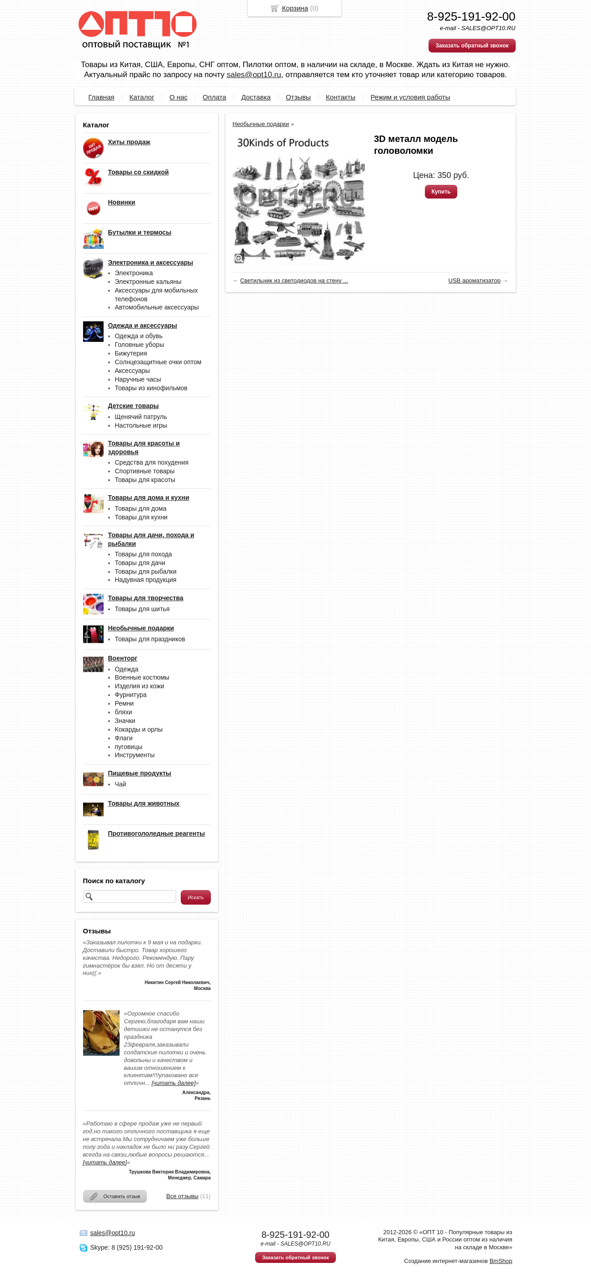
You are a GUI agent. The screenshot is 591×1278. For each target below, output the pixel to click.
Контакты (341, 97)
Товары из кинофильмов (151, 388)
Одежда (127, 669)
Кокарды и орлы (139, 729)
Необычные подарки (261, 123)
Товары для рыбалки (146, 571)
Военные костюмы (142, 677)
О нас (178, 97)
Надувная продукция (146, 579)
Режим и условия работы (410, 97)
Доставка (256, 97)
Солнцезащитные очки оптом (158, 362)
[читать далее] (173, 1082)
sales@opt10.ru (254, 74)
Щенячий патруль (141, 416)
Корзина (295, 8)
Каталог (142, 97)
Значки (125, 720)
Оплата (214, 97)
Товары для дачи (140, 562)
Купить (441, 192)
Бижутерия (131, 353)
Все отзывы (182, 1196)
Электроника (134, 273)
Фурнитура (131, 694)
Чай (120, 784)
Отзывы (298, 97)
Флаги (124, 738)
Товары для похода (143, 554)
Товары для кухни (141, 517)
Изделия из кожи (139, 686)
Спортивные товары (145, 471)
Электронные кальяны (148, 281)
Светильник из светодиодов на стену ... (294, 280)
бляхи (123, 712)
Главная (102, 97)
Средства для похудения (152, 462)
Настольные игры (141, 425)
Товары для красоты (145, 479)
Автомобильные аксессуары (157, 307)
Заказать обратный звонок (471, 45)
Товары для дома (141, 508)
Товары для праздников (150, 639)
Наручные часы (138, 379)
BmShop (501, 1260)
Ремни (124, 703)
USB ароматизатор (475, 280)
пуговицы (129, 746)
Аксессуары (132, 370)
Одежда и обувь (139, 336)
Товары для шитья (142, 609)
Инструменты (135, 755)
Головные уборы (139, 344)
